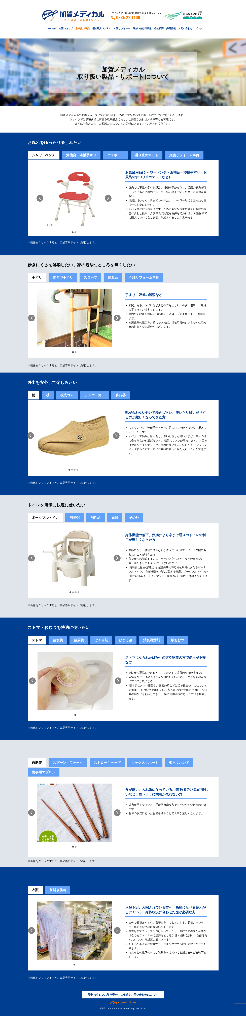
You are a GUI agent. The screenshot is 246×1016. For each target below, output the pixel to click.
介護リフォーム (122, 28)
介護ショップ (66, 28)
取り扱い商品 (83, 28)
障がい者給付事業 (142, 28)
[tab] (58, 640)
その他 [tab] (134, 517)
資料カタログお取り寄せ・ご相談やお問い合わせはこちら (123, 994)
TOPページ (50, 28)
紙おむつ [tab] (177, 640)
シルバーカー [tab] (95, 395)
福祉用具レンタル (101, 28)
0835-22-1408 (125, 17)
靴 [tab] (33, 395)
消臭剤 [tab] (74, 517)
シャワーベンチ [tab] (43, 155)
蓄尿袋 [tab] (79, 640)
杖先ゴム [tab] (67, 395)
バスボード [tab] (115, 155)
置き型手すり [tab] (63, 277)
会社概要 (159, 28)
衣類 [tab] (35, 890)
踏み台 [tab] (113, 277)
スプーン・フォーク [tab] (68, 762)
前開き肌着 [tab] (57, 890)
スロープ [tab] (90, 277)
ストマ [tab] (37, 640)
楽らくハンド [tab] (179, 762)
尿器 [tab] (114, 517)
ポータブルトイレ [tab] (45, 517)
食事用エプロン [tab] (43, 772)
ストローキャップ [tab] (107, 762)
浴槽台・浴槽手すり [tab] (81, 155)
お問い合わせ (185, 28)
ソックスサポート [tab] (144, 762)
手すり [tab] (37, 277)
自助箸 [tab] (37, 762)
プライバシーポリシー (123, 1002)
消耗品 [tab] (95, 517)
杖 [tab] (47, 395)
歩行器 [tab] (121, 395)
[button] (40, 198)
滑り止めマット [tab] (146, 155)
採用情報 (171, 28)
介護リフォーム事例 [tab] (184, 155)
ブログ (198, 28)
